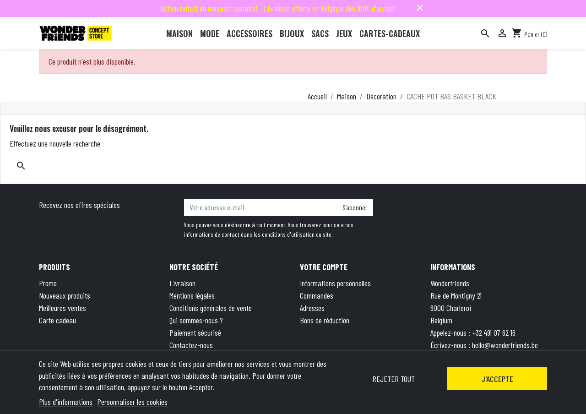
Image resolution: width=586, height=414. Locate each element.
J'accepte (497, 379)
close (419, 7)
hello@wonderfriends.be (505, 345)
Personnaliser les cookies (132, 402)
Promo (48, 283)
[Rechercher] (485, 33)
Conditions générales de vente (210, 308)
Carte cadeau (57, 320)
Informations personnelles (335, 283)
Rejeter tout (393, 379)
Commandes (316, 295)
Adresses (312, 308)
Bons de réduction (324, 320)
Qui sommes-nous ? (196, 320)
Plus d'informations (65, 402)
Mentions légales (192, 295)
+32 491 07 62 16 (493, 332)
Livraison (182, 283)
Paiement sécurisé (195, 332)
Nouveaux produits (64, 295)
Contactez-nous (191, 345)
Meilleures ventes (62, 308)
